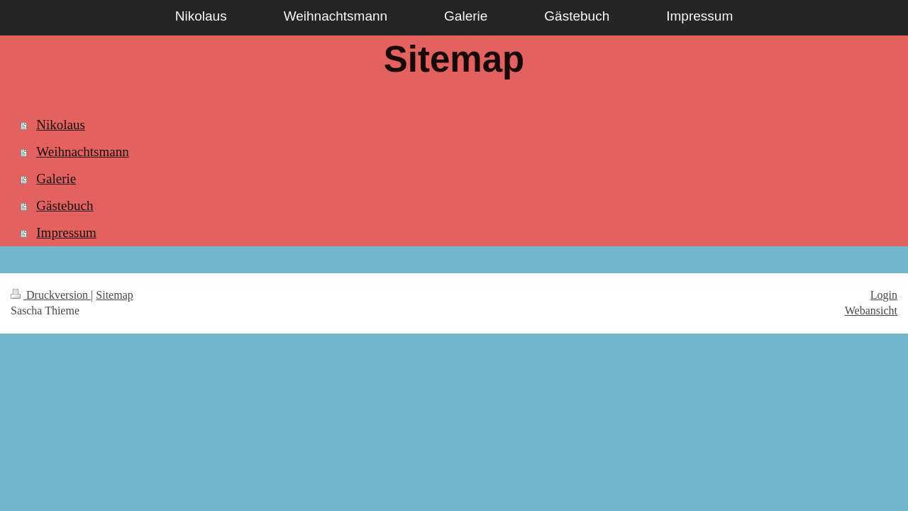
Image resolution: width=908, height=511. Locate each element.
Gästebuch (64, 205)
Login (883, 295)
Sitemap (114, 295)
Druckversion (51, 295)
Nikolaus (60, 124)
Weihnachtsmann (82, 151)
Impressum (66, 232)
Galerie (56, 178)
